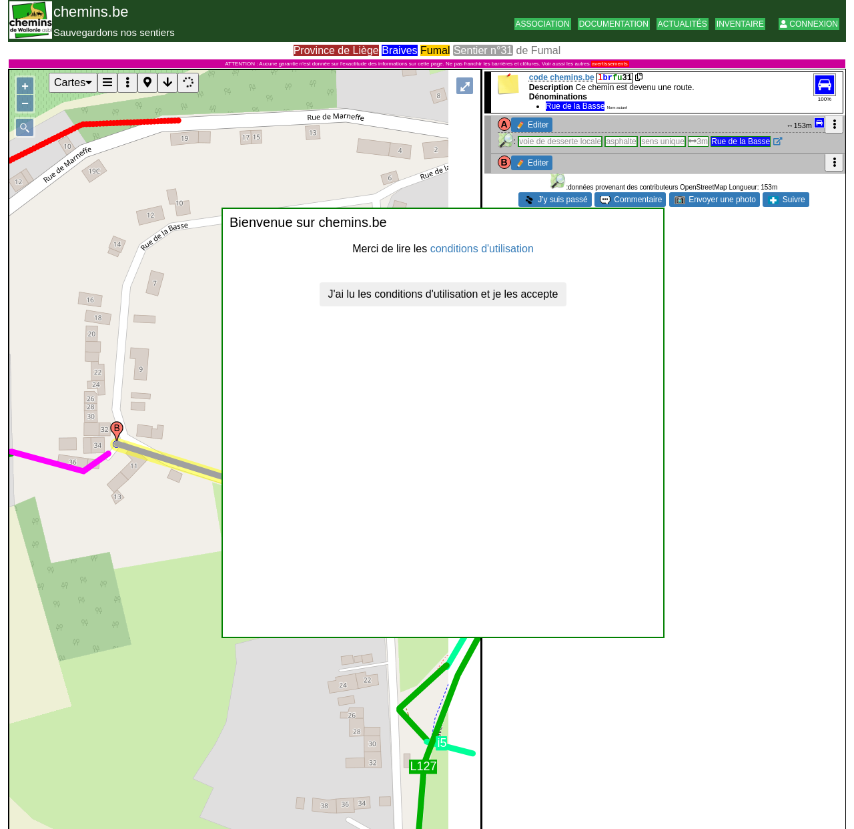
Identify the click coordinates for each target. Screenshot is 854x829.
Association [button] (543, 24)
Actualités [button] (682, 24)
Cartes (73, 82)
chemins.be (91, 11)
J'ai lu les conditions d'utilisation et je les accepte (443, 294)
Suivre (786, 199)
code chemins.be (561, 77)
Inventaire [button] (740, 24)
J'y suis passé (556, 199)
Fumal (435, 50)
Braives (399, 50)
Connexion (809, 24)
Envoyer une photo (715, 199)
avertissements (610, 64)
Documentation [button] (614, 24)
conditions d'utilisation (482, 248)
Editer (532, 124)
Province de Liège (336, 50)
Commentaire (631, 199)
